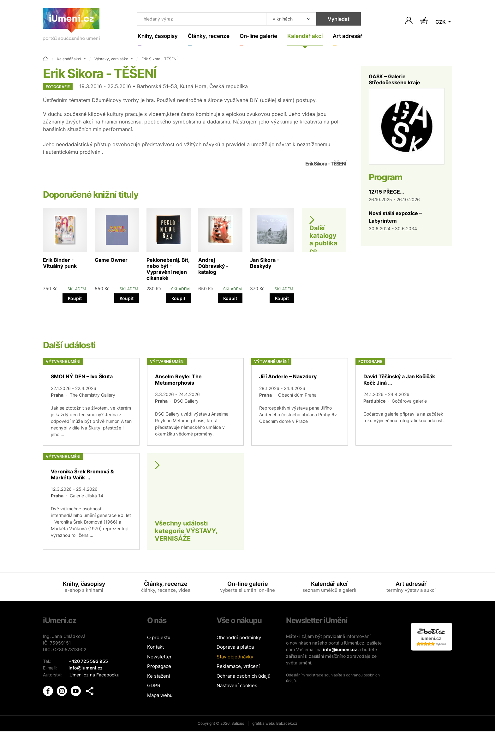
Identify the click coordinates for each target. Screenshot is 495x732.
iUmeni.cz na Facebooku (94, 674)
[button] (90, 691)
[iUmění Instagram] (62, 690)
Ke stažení (158, 676)
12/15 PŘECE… (386, 192)
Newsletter (159, 657)
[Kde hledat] (283, 19)
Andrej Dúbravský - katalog (213, 266)
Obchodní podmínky (239, 638)
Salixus (237, 724)
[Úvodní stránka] (71, 26)
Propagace (159, 667)
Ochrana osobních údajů (244, 676)
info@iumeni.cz (340, 649)
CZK (441, 22)
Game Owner (111, 260)
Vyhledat (330, 19)
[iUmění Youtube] (76, 690)
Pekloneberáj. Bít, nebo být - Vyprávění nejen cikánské (167, 269)
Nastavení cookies (237, 686)
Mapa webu (160, 696)
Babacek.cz (286, 724)
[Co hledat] (198, 19)
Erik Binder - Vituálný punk (60, 263)
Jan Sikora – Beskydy (264, 263)
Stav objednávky (235, 657)
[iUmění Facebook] (48, 690)
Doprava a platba (235, 648)
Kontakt (155, 648)
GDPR (153, 686)
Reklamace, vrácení (238, 667)
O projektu (158, 638)
